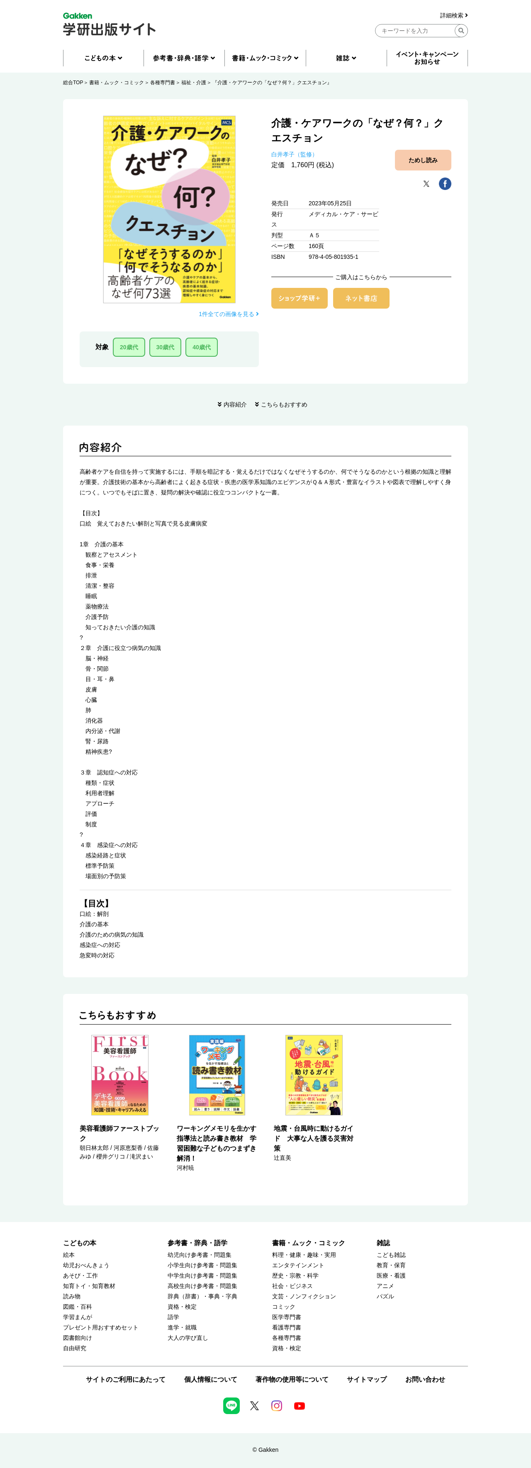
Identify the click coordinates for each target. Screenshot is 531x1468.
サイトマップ (367, 1379)
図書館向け (77, 1338)
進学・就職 (182, 1327)
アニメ (385, 1286)
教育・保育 (391, 1265)
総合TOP (73, 82)
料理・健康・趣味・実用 (304, 1255)
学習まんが (77, 1317)
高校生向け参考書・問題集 (202, 1286)
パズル (385, 1296)
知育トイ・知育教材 (89, 1286)
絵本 (69, 1255)
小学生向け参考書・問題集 (202, 1265)
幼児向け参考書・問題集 (199, 1255)
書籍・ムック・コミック (116, 82)
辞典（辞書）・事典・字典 (202, 1296)
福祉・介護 (193, 82)
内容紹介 (235, 404)
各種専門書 (162, 82)
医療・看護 (391, 1276)
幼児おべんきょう (86, 1265)
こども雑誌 (391, 1255)
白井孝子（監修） (294, 154)
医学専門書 (286, 1317)
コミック (283, 1307)
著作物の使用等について (292, 1379)
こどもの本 (79, 1242)
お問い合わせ (425, 1379)
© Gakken (265, 1449)
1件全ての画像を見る (229, 314)
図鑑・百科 (77, 1307)
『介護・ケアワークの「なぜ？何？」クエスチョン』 (272, 82)
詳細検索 (454, 15)
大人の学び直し (188, 1338)
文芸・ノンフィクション (304, 1296)
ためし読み (423, 160)
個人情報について (210, 1379)
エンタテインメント (298, 1265)
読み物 (71, 1296)
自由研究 (74, 1348)
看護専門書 (286, 1327)
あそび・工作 (80, 1276)
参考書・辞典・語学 (197, 1242)
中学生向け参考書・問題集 (202, 1276)
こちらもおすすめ (284, 404)
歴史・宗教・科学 (295, 1276)
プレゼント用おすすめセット (101, 1327)
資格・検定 (182, 1307)
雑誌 (383, 1242)
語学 (173, 1317)
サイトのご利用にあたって (126, 1379)
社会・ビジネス (292, 1286)
